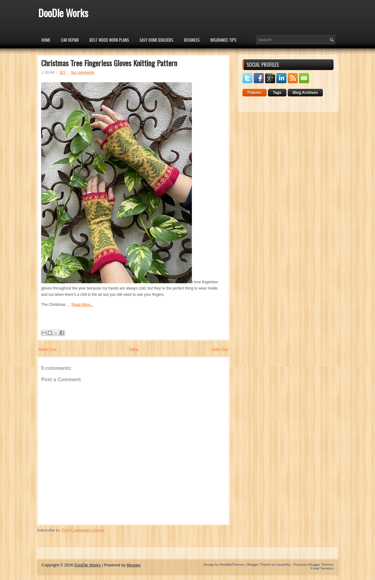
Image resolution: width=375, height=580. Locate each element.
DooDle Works (63, 12)
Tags (277, 92)
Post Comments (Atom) (83, 530)
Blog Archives (305, 92)
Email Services (322, 568)
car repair (70, 40)
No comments (83, 72)
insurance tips (223, 40)
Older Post (220, 349)
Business (192, 40)
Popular (254, 92)
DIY (63, 72)
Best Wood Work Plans (109, 40)
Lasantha (283, 564)
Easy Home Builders (156, 40)
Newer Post (48, 349)
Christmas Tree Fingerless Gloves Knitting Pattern (109, 63)
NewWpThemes (232, 564)
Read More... (82, 304)
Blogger (134, 565)
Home (45, 40)
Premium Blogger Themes (313, 564)
